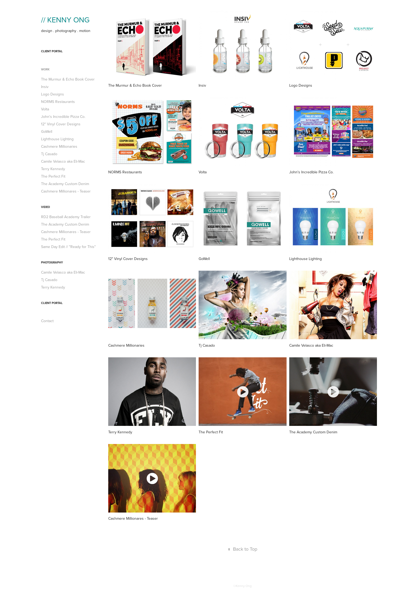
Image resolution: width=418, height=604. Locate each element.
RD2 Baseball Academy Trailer (66, 216)
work (45, 69)
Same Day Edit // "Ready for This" (68, 246)
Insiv (45, 86)
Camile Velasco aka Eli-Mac (63, 161)
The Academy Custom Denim (65, 183)
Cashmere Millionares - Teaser (66, 191)
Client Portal (52, 51)
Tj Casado (49, 154)
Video (45, 207)
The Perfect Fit (53, 176)
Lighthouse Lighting (57, 139)
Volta (45, 109)
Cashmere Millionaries (59, 146)
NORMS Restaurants (58, 101)
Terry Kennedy (53, 168)
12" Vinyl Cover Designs (61, 124)
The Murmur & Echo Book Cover (68, 79)
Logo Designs (52, 94)
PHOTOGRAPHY (52, 262)
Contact (47, 320)
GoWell (46, 131)
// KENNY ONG (65, 19)
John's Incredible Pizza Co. (63, 116)
